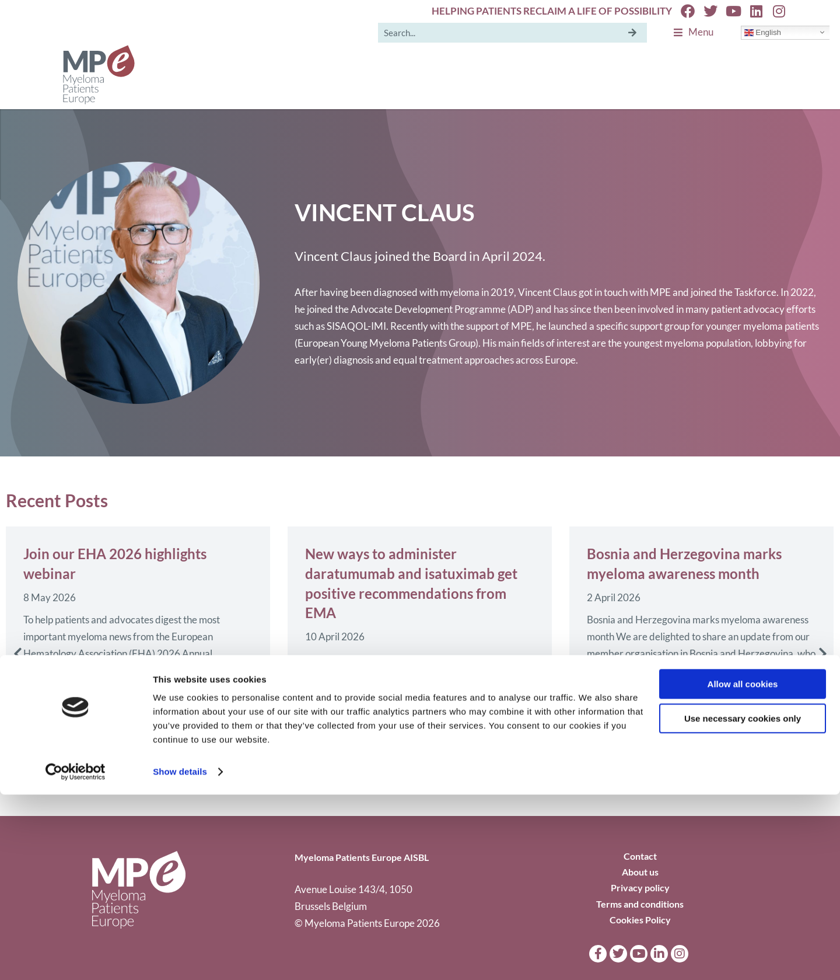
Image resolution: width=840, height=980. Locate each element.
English (762, 32)
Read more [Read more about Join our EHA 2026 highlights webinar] (46, 716)
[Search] (632, 32)
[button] (17, 653)
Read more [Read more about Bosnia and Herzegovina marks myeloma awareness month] (609, 699)
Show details (180, 957)
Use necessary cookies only (742, 903)
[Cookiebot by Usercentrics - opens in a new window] (75, 957)
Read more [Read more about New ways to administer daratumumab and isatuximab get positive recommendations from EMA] (328, 755)
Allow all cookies (743, 869)
